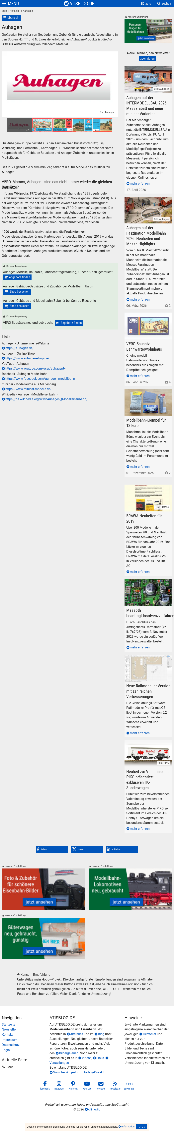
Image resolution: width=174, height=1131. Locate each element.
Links (100, 1058)
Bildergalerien (68, 1053)
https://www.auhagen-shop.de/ (27, 358)
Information (127, 1126)
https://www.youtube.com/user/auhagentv (35, 368)
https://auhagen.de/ (19, 348)
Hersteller (149, 1034)
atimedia (94, 1109)
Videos (86, 1058)
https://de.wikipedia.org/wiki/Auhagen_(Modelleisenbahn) (46, 399)
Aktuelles (76, 1034)
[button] (52, 849)
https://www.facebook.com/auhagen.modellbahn (40, 379)
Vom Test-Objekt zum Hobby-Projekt (78, 1072)
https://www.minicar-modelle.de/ (28, 389)
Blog (101, 1034)
